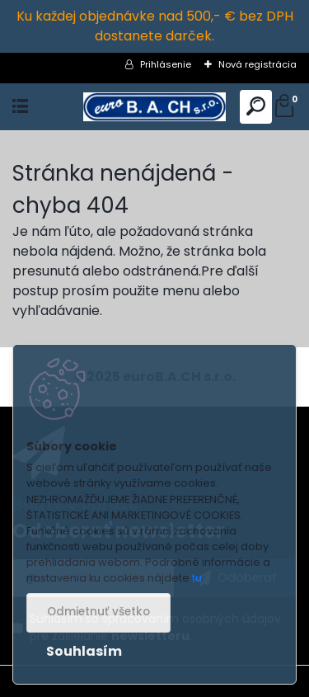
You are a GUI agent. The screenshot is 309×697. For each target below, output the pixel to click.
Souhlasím (84, 651)
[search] (255, 106)
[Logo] (154, 107)
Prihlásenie (165, 64)
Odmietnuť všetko (98, 611)
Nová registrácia (257, 64)
